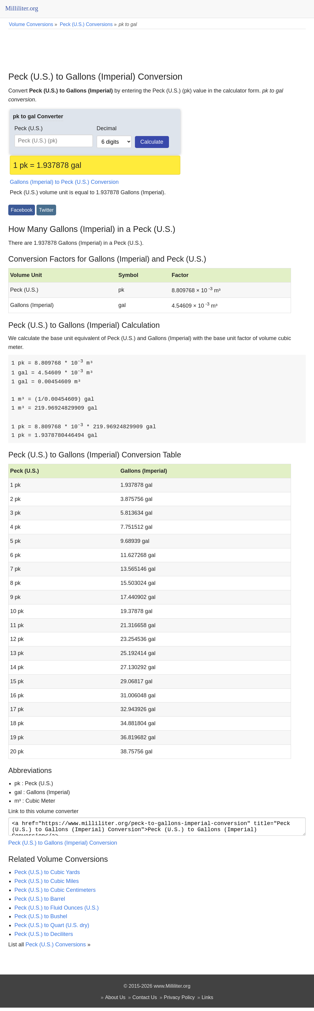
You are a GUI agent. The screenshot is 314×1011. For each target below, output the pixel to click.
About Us (115, 1000)
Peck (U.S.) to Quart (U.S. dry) (51, 929)
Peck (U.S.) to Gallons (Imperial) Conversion (62, 846)
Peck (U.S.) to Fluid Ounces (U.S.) (56, 911)
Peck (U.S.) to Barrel (39, 902)
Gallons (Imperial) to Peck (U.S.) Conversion (64, 182)
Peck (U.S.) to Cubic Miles (46, 884)
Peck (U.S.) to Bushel (40, 920)
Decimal (107, 128)
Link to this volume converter (43, 812)
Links (207, 1000)
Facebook (22, 210)
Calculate (151, 142)
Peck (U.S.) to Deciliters (43, 937)
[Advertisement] (157, 46)
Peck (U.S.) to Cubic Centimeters (55, 893)
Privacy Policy (179, 1000)
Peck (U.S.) (28, 128)
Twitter (46, 210)
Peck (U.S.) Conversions (55, 948)
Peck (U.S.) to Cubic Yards (47, 876)
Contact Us (144, 1000)
